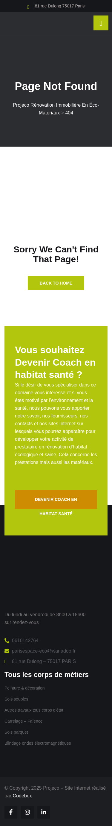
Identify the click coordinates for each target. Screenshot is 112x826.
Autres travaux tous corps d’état (33, 710)
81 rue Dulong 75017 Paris (60, 6)
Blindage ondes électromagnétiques (37, 743)
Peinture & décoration (24, 688)
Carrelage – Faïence (23, 721)
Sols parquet (16, 732)
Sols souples (16, 699)
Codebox (22, 795)
